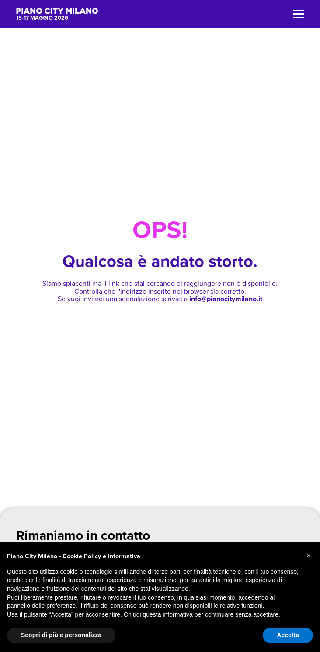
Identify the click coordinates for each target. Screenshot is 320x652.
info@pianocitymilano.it (225, 299)
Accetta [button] (288, 634)
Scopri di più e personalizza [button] (61, 634)
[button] (309, 556)
